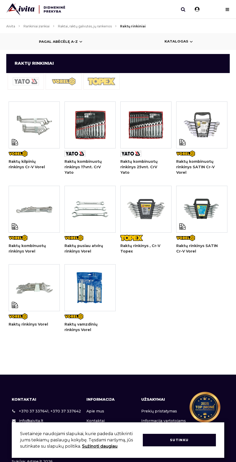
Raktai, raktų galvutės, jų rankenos (85, 26)
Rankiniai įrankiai (36, 26)
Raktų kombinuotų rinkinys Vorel (27, 248)
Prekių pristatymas (159, 411)
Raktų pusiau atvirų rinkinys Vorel (83, 248)
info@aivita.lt (27, 420)
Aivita (10, 26)
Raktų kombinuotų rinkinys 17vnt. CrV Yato (83, 167)
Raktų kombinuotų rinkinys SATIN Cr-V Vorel (195, 167)
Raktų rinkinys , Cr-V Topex (140, 248)
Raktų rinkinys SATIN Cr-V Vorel (197, 248)
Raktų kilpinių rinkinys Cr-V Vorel (27, 164)
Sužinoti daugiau (99, 446)
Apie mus (95, 411)
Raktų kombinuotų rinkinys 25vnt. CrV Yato (139, 167)
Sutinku (179, 440)
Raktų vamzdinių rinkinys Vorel (81, 327)
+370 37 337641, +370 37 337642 (46, 411)
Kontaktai (95, 420)
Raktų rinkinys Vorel (28, 324)
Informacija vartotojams (163, 420)
